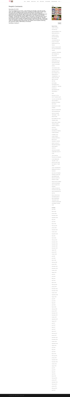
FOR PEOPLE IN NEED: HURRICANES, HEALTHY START (56, 152)
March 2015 (54, 376)
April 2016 (53, 351)
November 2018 (55, 290)
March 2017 (54, 331)
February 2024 (54, 239)
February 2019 (54, 284)
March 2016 (54, 353)
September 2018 (55, 294)
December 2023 (54, 241)
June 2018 (53, 300)
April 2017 (53, 329)
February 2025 (54, 225)
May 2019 (53, 278)
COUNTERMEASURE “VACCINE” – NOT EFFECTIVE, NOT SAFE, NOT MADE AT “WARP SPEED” (56, 162)
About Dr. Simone (33, 1)
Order (38, 1)
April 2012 (53, 390)
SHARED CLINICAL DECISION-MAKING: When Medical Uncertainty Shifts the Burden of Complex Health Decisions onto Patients (56, 40)
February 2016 (54, 355)
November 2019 (55, 268)
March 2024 (54, 237)
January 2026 (54, 213)
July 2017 (53, 323)
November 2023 (55, 244)
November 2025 (55, 215)
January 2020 (54, 264)
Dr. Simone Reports (47, 1)
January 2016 (54, 357)
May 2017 (53, 327)
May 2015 (53, 371)
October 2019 (54, 270)
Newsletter (28, 1)
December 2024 (54, 229)
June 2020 (53, 258)
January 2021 (54, 252)
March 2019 (54, 282)
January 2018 (54, 311)
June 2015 (53, 369)
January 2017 (54, 335)
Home (25, 1)
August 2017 (54, 321)
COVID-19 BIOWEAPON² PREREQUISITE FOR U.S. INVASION (56, 169)
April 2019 (53, 280)
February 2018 (54, 309)
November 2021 (55, 248)
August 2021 (54, 250)
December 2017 (54, 313)
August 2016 (54, 345)
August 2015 (54, 365)
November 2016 (55, 339)
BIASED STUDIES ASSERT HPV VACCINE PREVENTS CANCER (56, 49)
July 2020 (53, 256)
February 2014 (54, 384)
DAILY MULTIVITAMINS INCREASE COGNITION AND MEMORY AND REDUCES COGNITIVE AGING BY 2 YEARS (56, 176)
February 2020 (54, 262)
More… (59, 1)
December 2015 (54, 359)
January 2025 (54, 227)
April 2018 (53, 304)
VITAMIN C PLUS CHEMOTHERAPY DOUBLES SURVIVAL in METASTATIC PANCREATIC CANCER (56, 138)
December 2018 (54, 288)
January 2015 (54, 380)
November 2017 (55, 315)
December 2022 (54, 246)
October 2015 (54, 363)
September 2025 (55, 217)
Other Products (42, 1)
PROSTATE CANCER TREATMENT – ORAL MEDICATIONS (55, 115)
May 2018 (53, 302)
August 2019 (54, 272)
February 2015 (54, 378)
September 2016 (55, 343)
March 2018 (54, 306)
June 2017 (53, 325)
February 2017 (54, 333)
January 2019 (54, 286)
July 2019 (53, 274)
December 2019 (54, 266)
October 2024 (54, 231)
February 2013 (54, 388)
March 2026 (54, 211)
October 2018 (54, 292)
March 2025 (54, 223)
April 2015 (53, 374)
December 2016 (54, 337)
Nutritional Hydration (54, 1)
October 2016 (54, 341)
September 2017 (55, 319)
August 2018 (54, 296)
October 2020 (54, 254)
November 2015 (55, 361)
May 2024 (53, 235)
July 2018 (53, 298)
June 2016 (53, 347)
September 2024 (55, 233)
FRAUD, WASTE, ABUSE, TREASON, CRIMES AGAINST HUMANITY (56, 124)
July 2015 (53, 367)
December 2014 (54, 382)
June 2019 (53, 276)
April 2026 (53, 209)
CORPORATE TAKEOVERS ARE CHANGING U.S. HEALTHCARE (56, 54)
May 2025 (53, 219)
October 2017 (54, 317)
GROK (53, 93)
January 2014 (54, 386)
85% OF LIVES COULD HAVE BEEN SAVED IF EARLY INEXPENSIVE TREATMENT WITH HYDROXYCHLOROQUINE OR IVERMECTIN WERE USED (56, 200)
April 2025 (53, 221)
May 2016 (53, 349)
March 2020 (54, 260)
